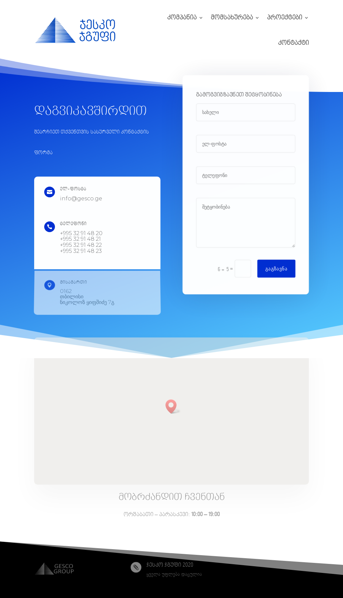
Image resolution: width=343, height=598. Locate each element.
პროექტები (284, 17)
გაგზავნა (277, 271)
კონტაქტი (293, 43)
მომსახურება (232, 17)
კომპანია (182, 17)
